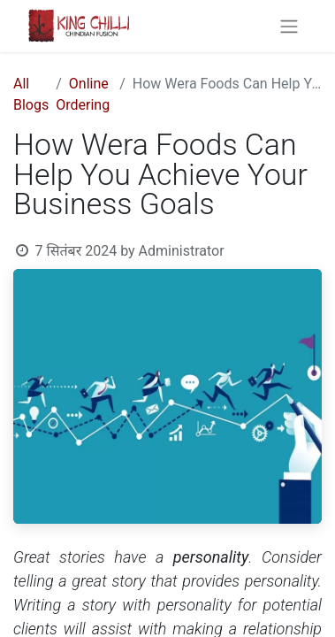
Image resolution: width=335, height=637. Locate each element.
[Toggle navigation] (289, 26)
